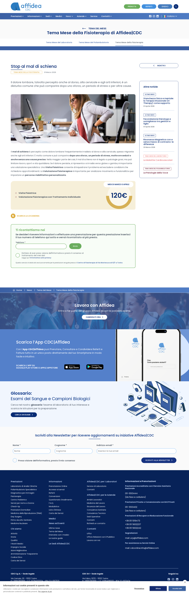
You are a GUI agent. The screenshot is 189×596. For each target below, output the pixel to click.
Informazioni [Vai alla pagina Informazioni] (55, 481)
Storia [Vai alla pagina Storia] (13, 537)
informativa (43, 460)
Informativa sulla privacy (40, 258)
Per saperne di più (45, 591)
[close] (185, 582)
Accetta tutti (177, 588)
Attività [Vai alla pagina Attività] (14, 533)
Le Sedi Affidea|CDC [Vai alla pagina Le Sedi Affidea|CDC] (59, 543)
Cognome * (61, 445)
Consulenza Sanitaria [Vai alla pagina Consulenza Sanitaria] (96, 510)
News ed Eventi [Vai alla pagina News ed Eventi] (56, 523)
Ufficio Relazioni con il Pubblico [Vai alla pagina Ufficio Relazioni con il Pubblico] (101, 537)
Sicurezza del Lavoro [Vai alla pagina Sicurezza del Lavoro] (96, 506)
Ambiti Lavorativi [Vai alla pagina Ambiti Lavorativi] (94, 499)
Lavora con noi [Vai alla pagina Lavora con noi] (93, 540)
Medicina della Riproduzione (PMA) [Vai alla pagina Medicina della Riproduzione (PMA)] (26, 513)
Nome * (17, 445)
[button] (23, 16)
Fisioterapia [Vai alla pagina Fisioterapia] (16, 496)
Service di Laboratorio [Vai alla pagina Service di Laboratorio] (96, 486)
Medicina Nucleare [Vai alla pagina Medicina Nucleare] (19, 523)
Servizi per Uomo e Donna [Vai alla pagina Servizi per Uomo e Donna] (22, 503)
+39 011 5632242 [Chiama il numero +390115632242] (133, 528)
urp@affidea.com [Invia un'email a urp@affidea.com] (139, 538)
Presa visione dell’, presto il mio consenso (46, 460)
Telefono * (20, 242)
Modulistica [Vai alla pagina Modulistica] (54, 506)
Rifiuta (158, 588)
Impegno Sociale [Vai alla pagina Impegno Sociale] (18, 547)
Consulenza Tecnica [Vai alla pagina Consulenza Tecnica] (96, 513)
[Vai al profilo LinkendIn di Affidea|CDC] (157, 16)
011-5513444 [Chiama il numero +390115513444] (131, 493)
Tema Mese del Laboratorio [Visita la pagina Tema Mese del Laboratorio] (59, 42)
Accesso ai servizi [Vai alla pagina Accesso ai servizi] (57, 489)
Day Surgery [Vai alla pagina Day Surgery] (16, 516)
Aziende (82, 16)
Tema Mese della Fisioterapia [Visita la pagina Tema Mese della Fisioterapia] (129, 42)
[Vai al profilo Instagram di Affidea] (154, 16)
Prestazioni (17, 16)
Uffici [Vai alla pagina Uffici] (89, 533)
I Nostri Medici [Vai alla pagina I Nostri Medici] (17, 543)
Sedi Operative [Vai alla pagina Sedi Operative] (93, 516)
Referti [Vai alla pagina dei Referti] (149, 6)
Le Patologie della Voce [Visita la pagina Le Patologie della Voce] (155, 172)
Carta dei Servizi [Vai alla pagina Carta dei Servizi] (18, 560)
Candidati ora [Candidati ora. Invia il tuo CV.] (94, 317)
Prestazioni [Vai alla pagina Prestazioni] (16, 481)
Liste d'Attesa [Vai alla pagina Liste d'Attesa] (55, 510)
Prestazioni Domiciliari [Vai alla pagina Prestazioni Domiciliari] (20, 510)
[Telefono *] (41, 246)
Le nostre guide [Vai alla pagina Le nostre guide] (56, 538)
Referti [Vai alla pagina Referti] (52, 493)
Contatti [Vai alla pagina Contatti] (91, 489)
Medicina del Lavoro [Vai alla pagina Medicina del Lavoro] (96, 503)
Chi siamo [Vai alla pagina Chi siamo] (16, 528)
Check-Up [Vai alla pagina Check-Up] (15, 506)
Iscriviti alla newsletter (158, 460)
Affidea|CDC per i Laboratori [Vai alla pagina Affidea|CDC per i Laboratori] (102, 481)
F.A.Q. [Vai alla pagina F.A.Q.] (51, 503)
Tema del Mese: (94, 28)
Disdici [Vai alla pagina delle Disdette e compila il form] (165, 6)
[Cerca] (176, 6)
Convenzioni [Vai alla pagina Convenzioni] (54, 496)
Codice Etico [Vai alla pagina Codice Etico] (16, 557)
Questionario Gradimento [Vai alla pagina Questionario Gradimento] (60, 499)
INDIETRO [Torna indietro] (159, 65)
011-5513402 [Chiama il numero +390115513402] (131, 507)
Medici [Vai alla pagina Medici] (52, 518)
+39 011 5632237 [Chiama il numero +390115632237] (133, 524)
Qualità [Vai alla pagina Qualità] (14, 540)
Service (93, 16)
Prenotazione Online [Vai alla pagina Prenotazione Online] (58, 486)
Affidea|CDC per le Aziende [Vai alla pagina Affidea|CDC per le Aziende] (101, 494)
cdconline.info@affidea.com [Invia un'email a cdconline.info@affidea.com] (144, 548)
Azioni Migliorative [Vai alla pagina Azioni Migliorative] (19, 550)
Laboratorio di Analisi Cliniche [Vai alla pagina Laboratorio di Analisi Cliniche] (24, 486)
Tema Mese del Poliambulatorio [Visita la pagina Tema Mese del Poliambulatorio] (94, 42)
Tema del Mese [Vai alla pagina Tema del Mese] (56, 531)
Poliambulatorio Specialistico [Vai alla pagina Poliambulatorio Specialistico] (24, 489)
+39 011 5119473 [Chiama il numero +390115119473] (132, 520)
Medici (59, 16)
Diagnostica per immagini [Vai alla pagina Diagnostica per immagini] (22, 493)
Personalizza (139, 588)
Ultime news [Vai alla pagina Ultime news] (54, 528)
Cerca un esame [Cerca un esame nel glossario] (24, 414)
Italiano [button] (169, 16)
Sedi (49, 16)
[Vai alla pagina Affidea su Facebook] (150, 16)
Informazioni (35, 16)
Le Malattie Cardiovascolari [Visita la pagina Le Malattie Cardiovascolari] (158, 160)
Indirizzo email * (105, 445)
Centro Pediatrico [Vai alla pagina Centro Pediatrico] (19, 499)
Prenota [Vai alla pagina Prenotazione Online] (132, 6)
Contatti (106, 16)
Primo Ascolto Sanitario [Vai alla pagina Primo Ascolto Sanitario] (21, 520)
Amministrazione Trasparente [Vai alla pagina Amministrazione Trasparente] (24, 554)
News (69, 16)
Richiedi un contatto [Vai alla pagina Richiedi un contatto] (96, 523)
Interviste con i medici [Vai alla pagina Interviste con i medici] (59, 535)
